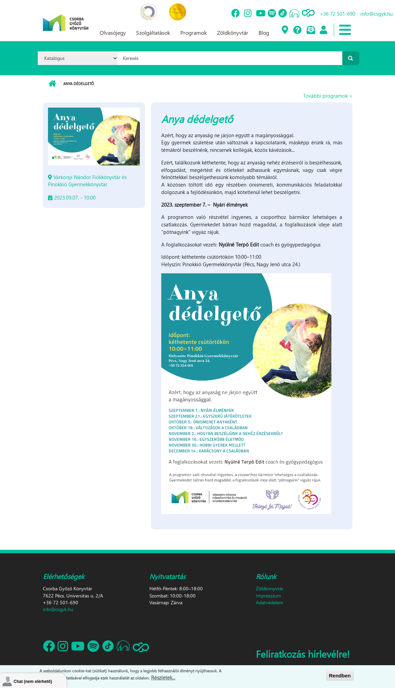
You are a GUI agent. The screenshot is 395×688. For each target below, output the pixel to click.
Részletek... (163, 677)
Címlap (52, 83)
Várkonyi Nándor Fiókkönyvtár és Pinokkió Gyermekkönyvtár (87, 181)
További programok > (327, 95)
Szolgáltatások (153, 32)
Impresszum (268, 595)
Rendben (340, 675)
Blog (264, 32)
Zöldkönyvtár (232, 32)
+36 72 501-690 (337, 13)
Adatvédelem (269, 602)
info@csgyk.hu (376, 13)
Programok (193, 32)
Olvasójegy (113, 32)
